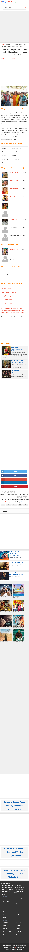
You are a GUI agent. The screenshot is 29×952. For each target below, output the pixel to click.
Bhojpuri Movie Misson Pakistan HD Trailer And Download (14, 494)
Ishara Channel (7, 931)
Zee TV (5, 925)
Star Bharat (18, 928)
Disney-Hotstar (7, 901)
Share (9, 475)
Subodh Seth (13, 219)
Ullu (17, 911)
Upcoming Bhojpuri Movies (14, 870)
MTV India (5, 934)
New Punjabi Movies (14, 852)
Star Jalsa (5, 937)
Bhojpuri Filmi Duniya (16, 945)
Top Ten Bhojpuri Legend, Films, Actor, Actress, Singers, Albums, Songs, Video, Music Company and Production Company (13, 310)
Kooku (17, 906)
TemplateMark (21, 947)
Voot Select (18, 914)
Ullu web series (6, 891)
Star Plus (5, 922)
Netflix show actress (7, 885)
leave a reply (12, 58)
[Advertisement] (14, 26)
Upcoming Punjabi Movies (14, 849)
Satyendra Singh (15, 502)
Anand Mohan (14, 188)
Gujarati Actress (14, 809)
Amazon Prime (19, 898)
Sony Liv (5, 911)
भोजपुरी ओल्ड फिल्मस (7, 299)
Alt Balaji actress (19, 887)
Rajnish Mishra (14, 249)
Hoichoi (5, 906)
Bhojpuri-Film (5, 58)
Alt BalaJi (5, 898)
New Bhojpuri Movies (14, 874)
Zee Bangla (18, 925)
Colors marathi (19, 937)
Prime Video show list (7, 889)
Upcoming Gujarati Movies (14, 802)
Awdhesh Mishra (14, 180)
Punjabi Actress (14, 856)
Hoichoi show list (19, 889)
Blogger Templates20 (18, 949)
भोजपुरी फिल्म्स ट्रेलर (7, 303)
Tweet (9, 471)
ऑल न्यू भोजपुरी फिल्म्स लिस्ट (9, 292)
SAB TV (5, 940)
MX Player (5, 908)
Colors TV (18, 922)
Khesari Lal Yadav (15, 172)
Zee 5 (4, 917)
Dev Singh (13, 196)
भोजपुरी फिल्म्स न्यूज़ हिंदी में (8, 296)
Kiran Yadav (13, 204)
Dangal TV (18, 931)
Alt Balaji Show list (7, 887)
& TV (17, 934)
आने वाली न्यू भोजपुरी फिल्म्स (8, 288)
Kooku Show (5, 894)
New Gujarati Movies (14, 806)
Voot (4, 914)
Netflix (17, 908)
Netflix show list (19, 885)
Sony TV (5, 928)
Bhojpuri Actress (14, 877)
